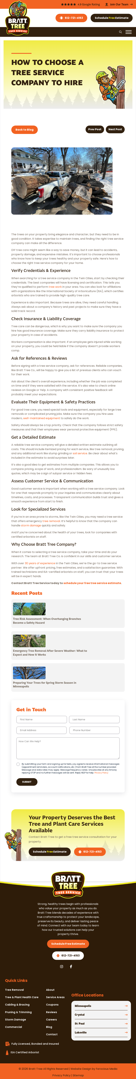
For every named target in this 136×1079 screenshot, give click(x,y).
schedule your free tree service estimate (92, 583)
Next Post (115, 129)
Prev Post (94, 129)
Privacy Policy (101, 772)
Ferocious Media (106, 1069)
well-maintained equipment (41, 418)
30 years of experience (40, 563)
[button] (120, 32)
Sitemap (78, 1075)
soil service (80, 453)
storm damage (31, 525)
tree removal (51, 521)
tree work (55, 287)
